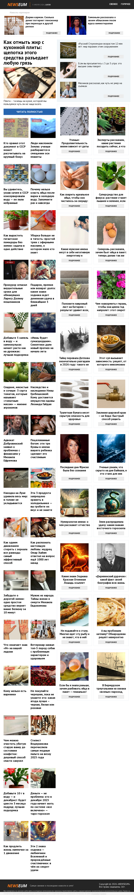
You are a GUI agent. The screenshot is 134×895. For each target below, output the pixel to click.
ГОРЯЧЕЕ (125, 4)
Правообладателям (99, 894)
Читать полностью (29, 111)
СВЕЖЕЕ (113, 4)
